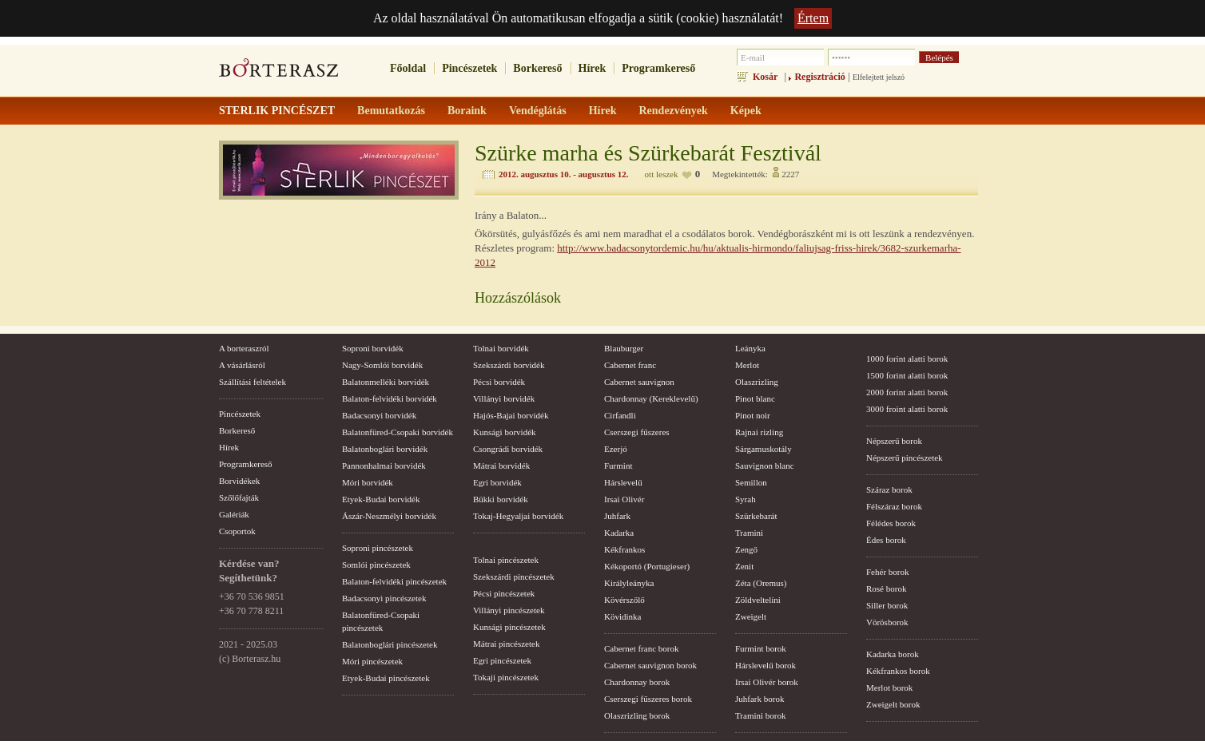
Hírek (592, 68)
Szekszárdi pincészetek (514, 576)
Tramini (749, 532)
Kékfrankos (624, 549)
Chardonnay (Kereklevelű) (651, 398)
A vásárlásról (242, 365)
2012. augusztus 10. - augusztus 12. (564, 174)
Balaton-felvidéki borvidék (389, 398)
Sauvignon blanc (764, 465)
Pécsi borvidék (499, 381)
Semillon (751, 482)
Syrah (745, 499)
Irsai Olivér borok (766, 682)
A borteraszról (244, 348)
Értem (813, 18)
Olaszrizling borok (637, 715)
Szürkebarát (756, 516)
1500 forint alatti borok (907, 375)
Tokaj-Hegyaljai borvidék (518, 516)
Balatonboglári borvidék (385, 449)
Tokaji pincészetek (506, 677)
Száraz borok (889, 489)
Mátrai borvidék (501, 465)
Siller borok (887, 605)
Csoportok (237, 531)
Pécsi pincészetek (504, 593)
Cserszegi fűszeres (637, 432)
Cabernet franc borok (641, 648)
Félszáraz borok (894, 506)
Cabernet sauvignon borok (650, 665)
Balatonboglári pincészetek (389, 644)
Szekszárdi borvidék (509, 365)
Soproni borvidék (373, 348)
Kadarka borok (892, 654)
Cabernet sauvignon (639, 381)
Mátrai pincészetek (506, 643)
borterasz (279, 73)
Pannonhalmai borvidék (384, 465)
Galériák (234, 514)
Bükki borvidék (500, 499)
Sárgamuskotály (763, 449)
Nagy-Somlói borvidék (382, 365)
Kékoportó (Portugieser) (647, 566)
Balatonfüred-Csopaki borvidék (397, 432)
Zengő (746, 549)
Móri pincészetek (372, 661)
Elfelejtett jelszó (879, 77)
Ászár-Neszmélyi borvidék (389, 516)
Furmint (618, 465)
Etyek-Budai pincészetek (386, 678)
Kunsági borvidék (504, 432)
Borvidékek (239, 480)
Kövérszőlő (624, 599)
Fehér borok (887, 572)
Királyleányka (629, 583)
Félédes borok (891, 523)
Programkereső (658, 68)
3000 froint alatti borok (907, 409)
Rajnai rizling (759, 432)
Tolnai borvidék (501, 348)
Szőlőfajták (239, 497)
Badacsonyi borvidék (379, 415)
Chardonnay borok (637, 682)
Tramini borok (760, 715)
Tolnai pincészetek (506, 560)
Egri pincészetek (502, 660)
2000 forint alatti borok (907, 392)
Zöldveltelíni (758, 599)
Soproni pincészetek (377, 548)
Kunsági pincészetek (509, 627)
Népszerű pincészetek (904, 457)
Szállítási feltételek (252, 381)
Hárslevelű (623, 482)
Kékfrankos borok (898, 671)
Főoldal (408, 68)
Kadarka (619, 532)
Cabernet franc (630, 365)
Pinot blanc (755, 398)
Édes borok (886, 540)
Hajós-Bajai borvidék (510, 415)
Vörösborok (887, 622)
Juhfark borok (759, 698)
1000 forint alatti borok (907, 358)
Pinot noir (752, 415)
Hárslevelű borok (765, 665)
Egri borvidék (497, 482)
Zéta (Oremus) (760, 583)
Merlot (747, 365)
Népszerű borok (894, 441)
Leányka (750, 348)
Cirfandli (620, 415)
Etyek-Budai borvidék (381, 499)
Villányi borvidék (504, 398)
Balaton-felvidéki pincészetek (394, 581)
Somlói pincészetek (376, 564)
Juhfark (617, 516)
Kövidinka (622, 616)
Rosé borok (886, 588)
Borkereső (537, 68)
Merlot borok (889, 687)
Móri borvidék (367, 482)
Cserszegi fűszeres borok (648, 698)
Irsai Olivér (624, 499)
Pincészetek (469, 68)
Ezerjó (615, 449)
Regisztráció (819, 76)
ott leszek (661, 174)
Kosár (765, 76)
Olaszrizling (756, 381)
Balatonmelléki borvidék (385, 381)
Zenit (744, 566)
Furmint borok (760, 648)
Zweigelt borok (893, 704)
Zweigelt (750, 616)
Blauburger (623, 348)
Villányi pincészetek (508, 610)
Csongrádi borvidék (508, 449)
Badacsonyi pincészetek (384, 598)
